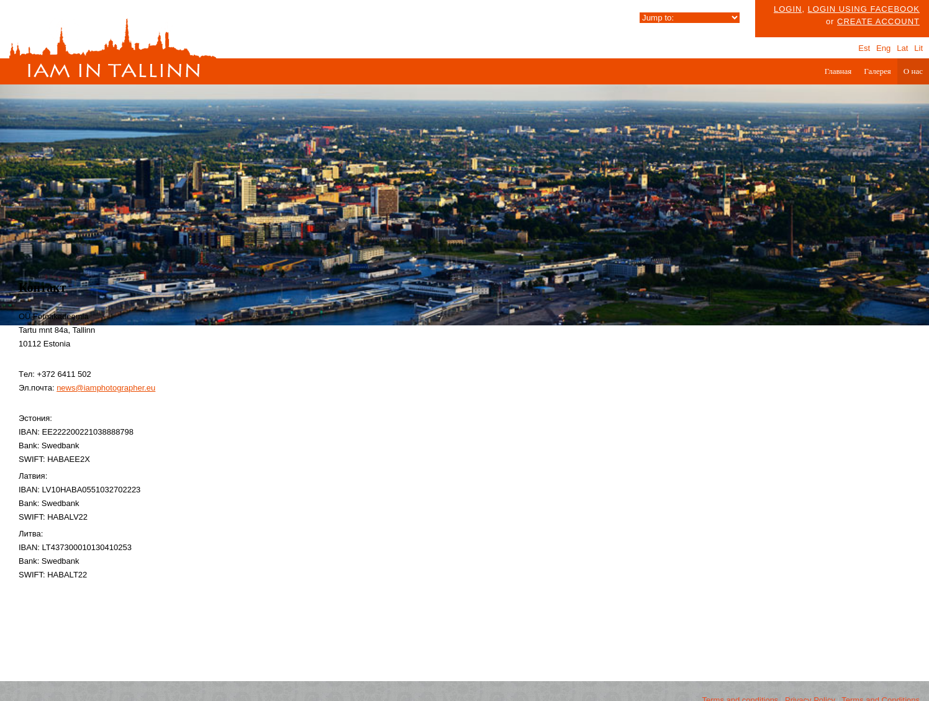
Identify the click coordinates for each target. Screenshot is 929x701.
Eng (883, 48)
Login (788, 9)
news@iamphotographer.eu (106, 387)
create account (878, 21)
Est (864, 48)
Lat (902, 48)
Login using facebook (864, 9)
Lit (918, 48)
